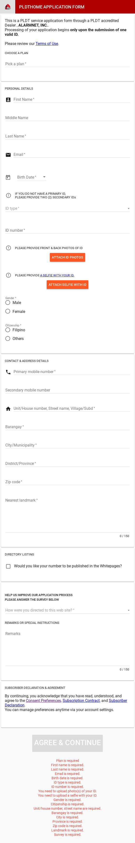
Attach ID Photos (67, 257)
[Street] (72, 408)
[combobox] (67, 63)
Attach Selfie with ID (68, 285)
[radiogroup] (67, 307)
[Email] (72, 154)
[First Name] (72, 99)
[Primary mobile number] (72, 371)
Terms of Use (47, 43)
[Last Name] (67, 135)
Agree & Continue (67, 742)
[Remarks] (67, 648)
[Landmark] (67, 514)
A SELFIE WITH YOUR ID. (57, 275)
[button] (67, 208)
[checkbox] (63, 567)
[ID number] (67, 230)
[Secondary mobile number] (67, 389)
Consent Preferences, (44, 700)
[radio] (67, 302)
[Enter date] (31, 176)
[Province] (67, 463)
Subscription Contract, (81, 700)
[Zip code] (67, 481)
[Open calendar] (44, 177)
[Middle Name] (67, 117)
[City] (67, 444)
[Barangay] (67, 426)
